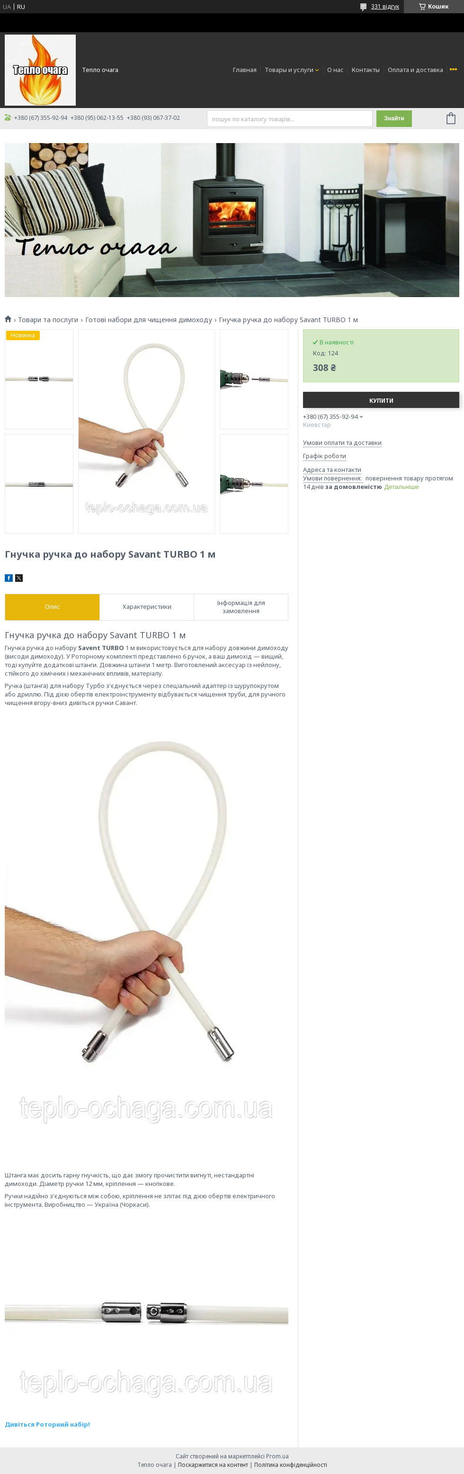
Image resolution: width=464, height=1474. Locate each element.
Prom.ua (277, 1456)
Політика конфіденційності (290, 1465)
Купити (381, 401)
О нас (335, 69)
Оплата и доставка (415, 69)
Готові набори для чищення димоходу (148, 320)
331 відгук (385, 6)
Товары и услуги (289, 69)
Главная (245, 69)
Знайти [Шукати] (394, 118)
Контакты (366, 69)
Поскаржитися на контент (213, 1465)
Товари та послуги (48, 320)
